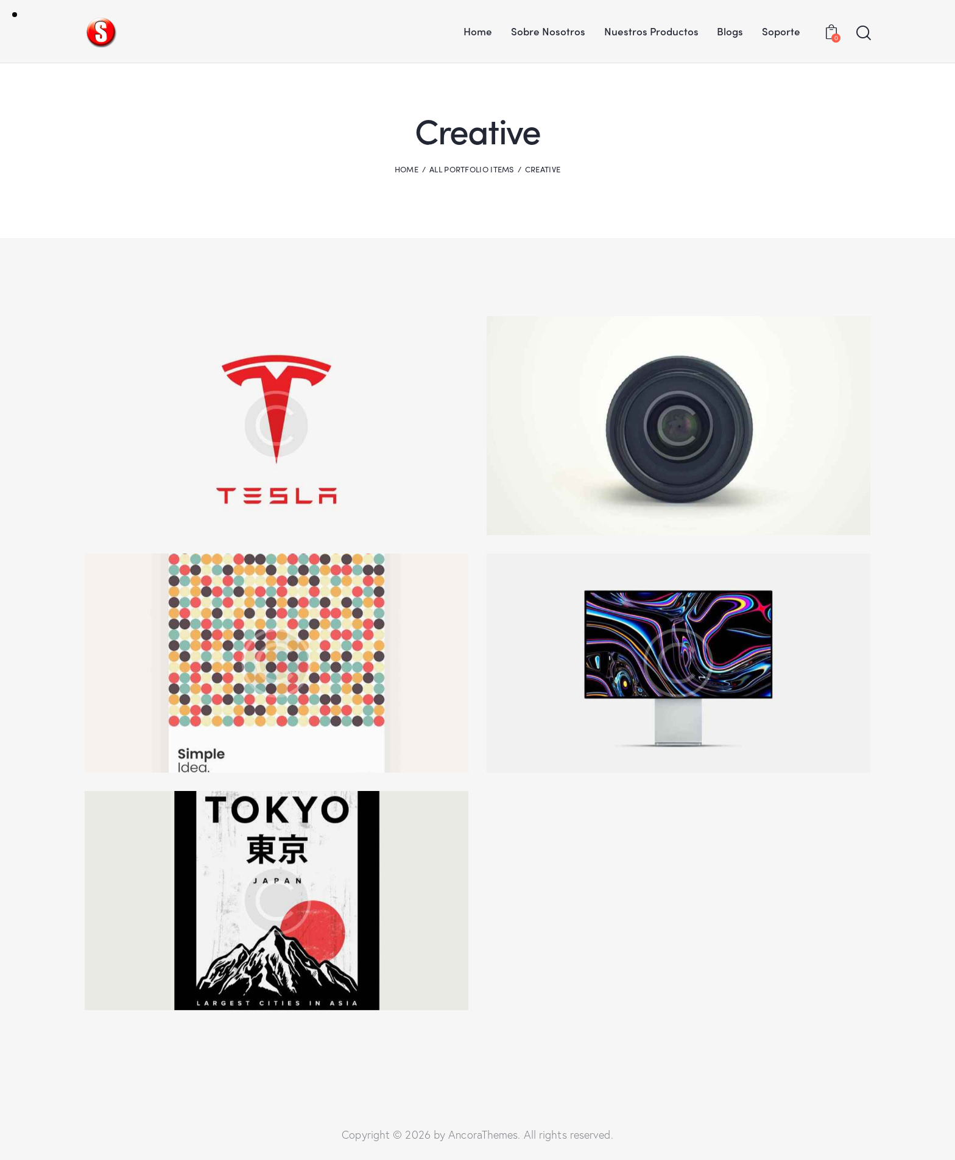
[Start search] (862, 33)
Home (406, 169)
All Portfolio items (471, 169)
